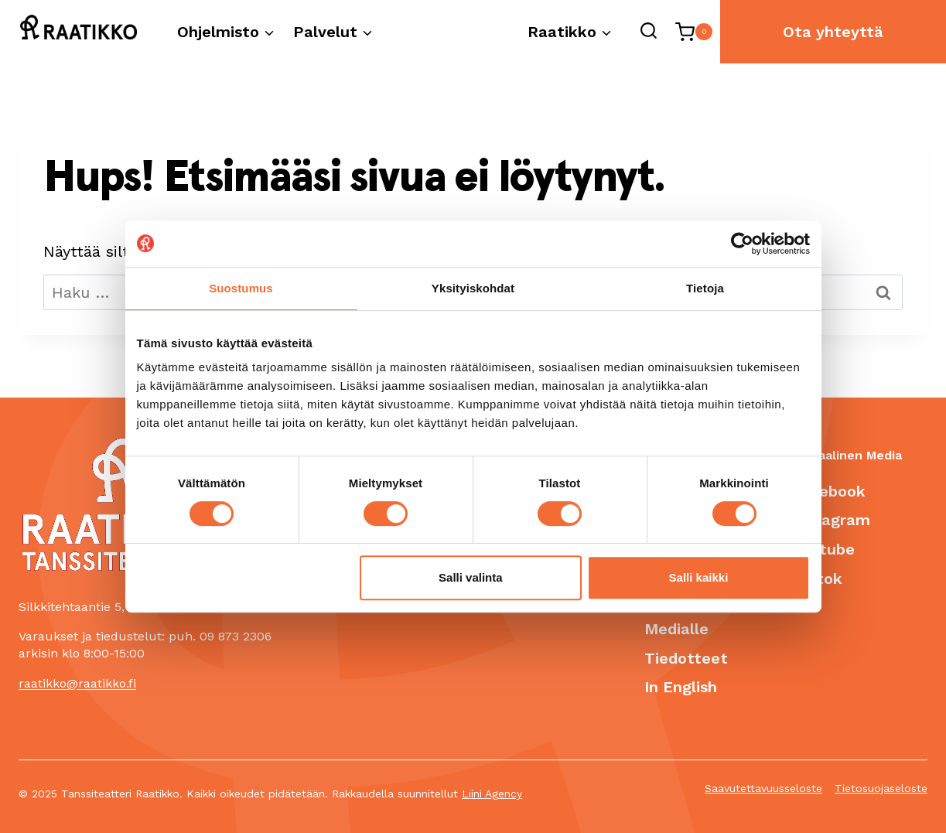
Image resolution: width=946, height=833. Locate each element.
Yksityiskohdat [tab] (473, 288)
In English (680, 687)
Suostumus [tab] (241, 288)
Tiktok (817, 577)
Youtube (823, 549)
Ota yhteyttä (833, 31)
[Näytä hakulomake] (648, 32)
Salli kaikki (699, 577)
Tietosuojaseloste (881, 789)
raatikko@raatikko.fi (77, 682)
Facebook (829, 490)
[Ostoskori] (693, 32)
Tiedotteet (686, 657)
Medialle (676, 629)
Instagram (831, 519)
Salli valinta (471, 577)
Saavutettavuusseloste (763, 789)
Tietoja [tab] (705, 288)
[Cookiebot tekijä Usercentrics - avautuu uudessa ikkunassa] (742, 243)
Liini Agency (492, 794)
